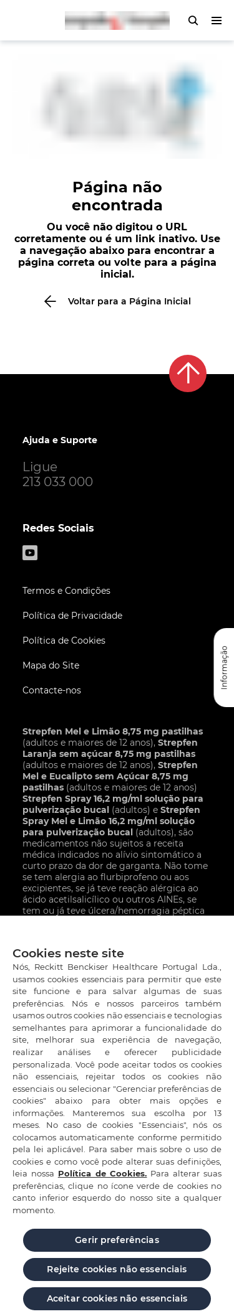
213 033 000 (57, 481)
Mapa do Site (50, 665)
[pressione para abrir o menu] (217, 21)
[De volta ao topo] (188, 373)
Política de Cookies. (102, 1178)
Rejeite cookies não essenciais (117, 1274)
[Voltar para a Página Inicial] (117, 301)
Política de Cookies (63, 640)
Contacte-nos (51, 690)
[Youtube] (29, 552)
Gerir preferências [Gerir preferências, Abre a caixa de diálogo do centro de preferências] (117, 1245)
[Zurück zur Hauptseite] (117, 20)
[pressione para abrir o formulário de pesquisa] (193, 21)
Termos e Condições (66, 590)
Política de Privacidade (72, 615)
